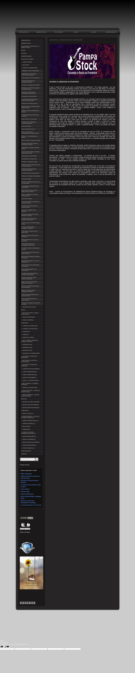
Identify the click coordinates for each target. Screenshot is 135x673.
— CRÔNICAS (25, 334)
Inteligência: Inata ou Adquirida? (30, 70)
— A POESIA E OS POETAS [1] (29, 326)
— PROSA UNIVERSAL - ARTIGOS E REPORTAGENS (30, 395)
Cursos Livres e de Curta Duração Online (31, 223)
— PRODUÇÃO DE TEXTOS (28, 307)
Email (35, 538)
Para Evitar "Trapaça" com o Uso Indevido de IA (30, 261)
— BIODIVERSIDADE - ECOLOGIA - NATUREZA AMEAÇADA (30, 417)
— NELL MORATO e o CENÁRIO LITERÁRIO (29, 384)
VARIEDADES (24, 410)
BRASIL (76, 32)
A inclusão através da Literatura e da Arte (31, 248)
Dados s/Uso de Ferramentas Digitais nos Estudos (29, 282)
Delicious (21, 538)
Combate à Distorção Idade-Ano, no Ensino (30, 115)
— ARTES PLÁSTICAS (27, 413)
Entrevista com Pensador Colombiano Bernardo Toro (29, 92)
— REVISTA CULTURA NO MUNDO (30, 402)
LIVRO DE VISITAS (26, 451)
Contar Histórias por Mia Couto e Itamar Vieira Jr (30, 253)
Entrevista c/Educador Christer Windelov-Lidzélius (30, 215)
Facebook (21, 535)
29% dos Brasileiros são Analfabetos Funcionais (28, 244)
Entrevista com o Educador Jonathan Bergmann (29, 122)
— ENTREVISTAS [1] (26, 344)
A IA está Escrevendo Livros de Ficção (31, 505)
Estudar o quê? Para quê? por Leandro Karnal (30, 206)
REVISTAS (24, 399)
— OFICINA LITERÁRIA (27, 320)
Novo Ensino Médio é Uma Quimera (29, 210)
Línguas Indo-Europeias (27, 494)
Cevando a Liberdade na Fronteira (31, 85)
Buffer (24, 538)
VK (26, 538)
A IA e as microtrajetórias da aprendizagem (29, 299)
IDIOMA (23, 310)
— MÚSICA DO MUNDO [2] (28, 439)
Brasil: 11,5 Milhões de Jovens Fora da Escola (30, 195)
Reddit (38, 535)
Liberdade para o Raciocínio (29, 159)
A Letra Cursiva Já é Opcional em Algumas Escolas (30, 202)
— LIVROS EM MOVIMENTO (28, 377)
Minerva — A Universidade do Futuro (29, 137)
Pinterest (26, 535)
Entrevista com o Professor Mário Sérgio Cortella (31, 107)
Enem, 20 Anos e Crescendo (29, 119)
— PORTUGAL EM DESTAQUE (29, 387)
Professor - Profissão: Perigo (29, 161)
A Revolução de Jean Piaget (29, 156)
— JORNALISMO (25, 429)
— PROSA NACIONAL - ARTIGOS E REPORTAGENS (30, 391)
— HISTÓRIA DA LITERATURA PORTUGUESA (29, 361)
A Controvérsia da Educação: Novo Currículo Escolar (29, 100)
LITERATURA (24, 323)
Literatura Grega (25, 491)
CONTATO (24, 454)
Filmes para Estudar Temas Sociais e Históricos (29, 278)
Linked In (29, 535)
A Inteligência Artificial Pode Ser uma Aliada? (30, 186)
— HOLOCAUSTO (26, 426)
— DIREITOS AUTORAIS (27, 337)
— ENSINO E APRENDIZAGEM (29, 68)
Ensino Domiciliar (26, 126)
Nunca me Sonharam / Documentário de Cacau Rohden (30, 132)
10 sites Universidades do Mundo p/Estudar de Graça (30, 152)
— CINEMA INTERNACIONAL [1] (29, 420)
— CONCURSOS (25, 331)
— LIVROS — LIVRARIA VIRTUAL (30, 380)
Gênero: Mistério (25, 489)
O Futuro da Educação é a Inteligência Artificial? (29, 227)
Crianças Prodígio (26, 179)
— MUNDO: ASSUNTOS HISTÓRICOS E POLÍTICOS (28, 433)
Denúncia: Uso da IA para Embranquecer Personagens (28, 501)
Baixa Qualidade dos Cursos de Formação (30, 240)
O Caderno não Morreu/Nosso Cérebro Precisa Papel (30, 274)
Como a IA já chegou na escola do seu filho (31, 303)
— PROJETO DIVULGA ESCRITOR (30, 442)
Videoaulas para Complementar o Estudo (30, 111)
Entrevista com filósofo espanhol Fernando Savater (30, 88)
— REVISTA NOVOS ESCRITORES (30, 407)
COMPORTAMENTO (111, 32)
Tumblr (32, 535)
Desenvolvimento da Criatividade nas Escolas (30, 265)
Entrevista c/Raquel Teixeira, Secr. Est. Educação (31, 182)
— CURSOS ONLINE (26, 62)
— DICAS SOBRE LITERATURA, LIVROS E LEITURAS (29, 341)
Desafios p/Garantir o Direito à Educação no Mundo (30, 144)
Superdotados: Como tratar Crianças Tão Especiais (29, 74)
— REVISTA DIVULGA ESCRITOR (30, 404)
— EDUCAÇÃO (25, 65)
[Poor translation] (7, 646)
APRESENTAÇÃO (24, 32)
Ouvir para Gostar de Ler (28, 129)
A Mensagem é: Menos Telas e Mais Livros (30, 232)
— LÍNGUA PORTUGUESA (28, 317)
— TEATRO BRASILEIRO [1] (28, 445)
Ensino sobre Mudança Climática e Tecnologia (31, 257)
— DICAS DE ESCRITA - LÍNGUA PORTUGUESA (29, 313)
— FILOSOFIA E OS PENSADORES (30, 353)
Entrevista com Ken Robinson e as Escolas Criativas (31, 165)
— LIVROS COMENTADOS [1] (29, 371)
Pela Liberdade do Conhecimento (30, 78)
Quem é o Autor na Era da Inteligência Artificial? (28, 291)
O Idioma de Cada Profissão (29, 96)
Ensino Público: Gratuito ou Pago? (31, 140)
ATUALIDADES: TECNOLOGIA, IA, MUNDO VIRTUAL (58, 32)
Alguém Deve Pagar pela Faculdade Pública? (28, 81)
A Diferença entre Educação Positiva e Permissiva (29, 219)
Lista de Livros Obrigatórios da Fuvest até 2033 (30, 295)
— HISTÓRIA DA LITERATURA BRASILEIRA (29, 357)
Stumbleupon (40, 535)
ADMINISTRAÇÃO (41, 32)
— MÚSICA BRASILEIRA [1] (28, 436)
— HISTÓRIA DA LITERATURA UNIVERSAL (29, 365)
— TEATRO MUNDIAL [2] (27, 448)
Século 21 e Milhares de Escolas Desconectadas (30, 286)
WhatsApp (29, 538)
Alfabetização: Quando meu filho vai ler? (30, 148)
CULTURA (93, 32)
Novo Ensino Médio (27, 198)
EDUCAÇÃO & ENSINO (27, 59)
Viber (32, 538)
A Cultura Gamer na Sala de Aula (30, 173)
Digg (35, 535)
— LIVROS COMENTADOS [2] (29, 374)
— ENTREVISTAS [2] (26, 347)
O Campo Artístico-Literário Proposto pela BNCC (29, 169)
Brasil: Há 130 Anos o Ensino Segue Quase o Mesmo (29, 191)
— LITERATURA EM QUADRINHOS (30, 369)
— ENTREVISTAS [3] (26, 350)
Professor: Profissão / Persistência (31, 176)
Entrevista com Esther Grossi (29, 103)
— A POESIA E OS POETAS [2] (29, 328)
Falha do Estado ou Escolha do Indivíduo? (30, 236)
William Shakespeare (26, 473)
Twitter (24, 535)
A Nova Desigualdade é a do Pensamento (29, 269)
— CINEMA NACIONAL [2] (28, 423)
